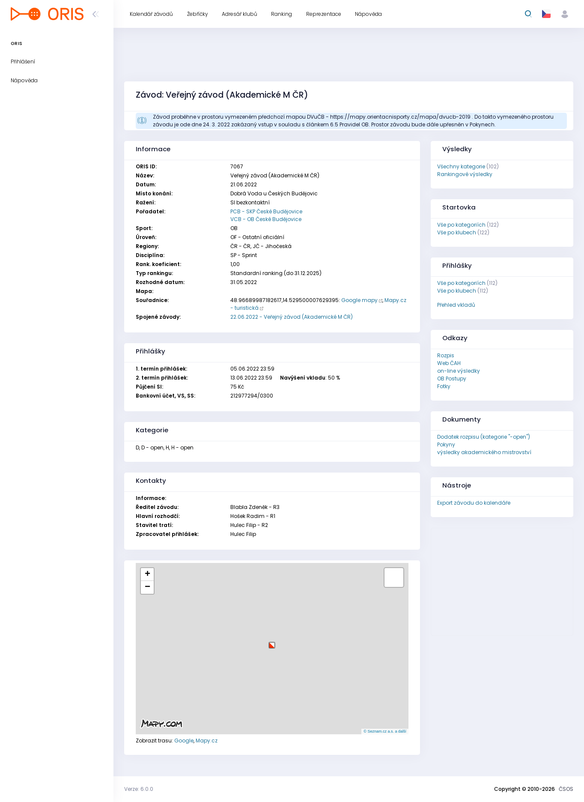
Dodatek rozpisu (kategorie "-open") (483, 436)
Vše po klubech (456, 232)
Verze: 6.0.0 (138, 789)
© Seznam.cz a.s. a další (385, 731)
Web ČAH (449, 363)
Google (184, 740)
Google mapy (359, 300)
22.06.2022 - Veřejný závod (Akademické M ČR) (291, 316)
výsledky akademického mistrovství (484, 452)
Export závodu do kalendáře (473, 502)
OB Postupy (451, 378)
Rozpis (445, 355)
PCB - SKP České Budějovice (266, 211)
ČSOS (566, 789)
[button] (272, 642)
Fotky (443, 386)
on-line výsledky (458, 370)
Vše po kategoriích (461, 224)
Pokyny (446, 444)
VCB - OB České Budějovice (265, 219)
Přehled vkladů (456, 304)
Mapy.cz (207, 740)
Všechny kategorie (461, 166)
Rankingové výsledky (464, 174)
